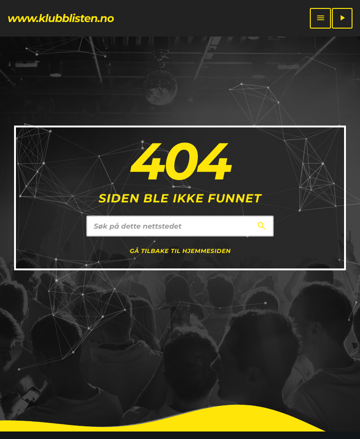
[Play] (342, 18)
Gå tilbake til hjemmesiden (180, 251)
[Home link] (61, 18)
